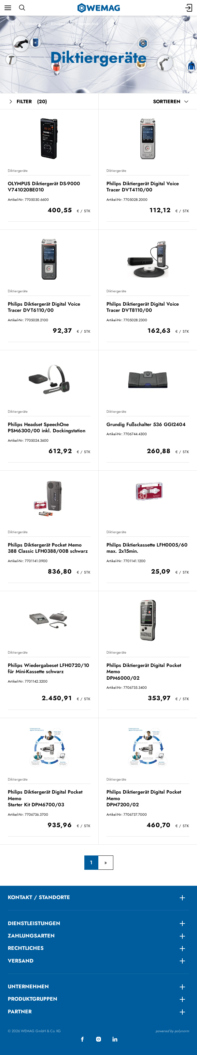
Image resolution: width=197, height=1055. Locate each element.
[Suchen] (22, 7)
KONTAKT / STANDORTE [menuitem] (39, 897)
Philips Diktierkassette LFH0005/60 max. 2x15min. (147, 548)
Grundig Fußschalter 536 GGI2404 (146, 424)
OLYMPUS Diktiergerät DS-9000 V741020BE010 (44, 186)
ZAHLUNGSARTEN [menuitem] (31, 935)
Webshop (33, 24)
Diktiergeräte (18, 170)
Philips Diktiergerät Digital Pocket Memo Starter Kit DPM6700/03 (45, 798)
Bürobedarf (60, 24)
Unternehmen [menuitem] (28, 986)
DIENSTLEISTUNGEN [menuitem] (34, 923)
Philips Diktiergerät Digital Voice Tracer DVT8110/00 (142, 307)
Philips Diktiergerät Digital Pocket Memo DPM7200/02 (143, 798)
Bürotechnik (88, 24)
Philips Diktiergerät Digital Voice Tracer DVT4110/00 (142, 186)
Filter (27, 101)
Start (11, 24)
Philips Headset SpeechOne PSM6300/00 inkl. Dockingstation (46, 427)
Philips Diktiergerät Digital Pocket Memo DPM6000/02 (143, 672)
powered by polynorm (172, 1031)
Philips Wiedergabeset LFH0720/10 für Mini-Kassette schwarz (48, 668)
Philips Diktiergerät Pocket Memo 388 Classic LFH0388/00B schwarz (48, 548)
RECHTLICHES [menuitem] (26, 948)
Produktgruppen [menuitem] (32, 999)
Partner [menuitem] (20, 1011)
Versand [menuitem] (21, 961)
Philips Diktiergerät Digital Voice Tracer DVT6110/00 (44, 307)
